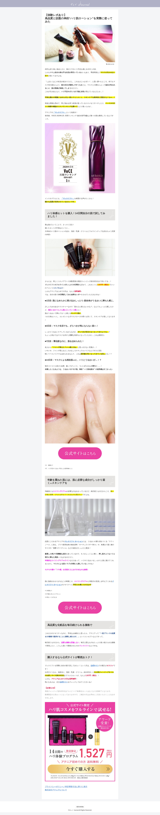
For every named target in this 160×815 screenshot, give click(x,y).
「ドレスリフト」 (59, 112)
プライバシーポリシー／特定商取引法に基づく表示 (66, 787)
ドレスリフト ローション (73, 541)
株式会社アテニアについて (56, 790)
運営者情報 (80, 807)
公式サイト (95, 665)
